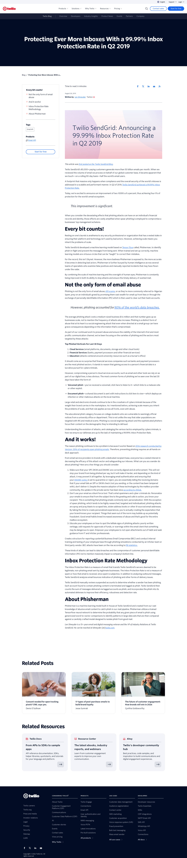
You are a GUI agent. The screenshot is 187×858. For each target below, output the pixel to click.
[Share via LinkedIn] (149, 86)
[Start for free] (176, 8)
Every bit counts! (34, 90)
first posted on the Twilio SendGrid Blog (96, 164)
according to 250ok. (132, 490)
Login (181, 2)
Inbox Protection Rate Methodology (38, 107)
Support (173, 2)
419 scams (110, 291)
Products (63, 9)
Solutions (76, 9)
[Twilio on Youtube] (41, 848)
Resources (105, 9)
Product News (107, 16)
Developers (75, 16)
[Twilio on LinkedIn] (36, 848)
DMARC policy (81, 480)
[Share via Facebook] (138, 86)
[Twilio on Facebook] (25, 848)
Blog (23, 75)
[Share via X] (144, 86)
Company (140, 16)
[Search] (146, 8)
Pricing (118, 9)
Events (119, 16)
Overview (63, 16)
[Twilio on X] (30, 848)
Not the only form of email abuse (41, 95)
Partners (129, 16)
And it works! (35, 102)
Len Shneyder (80, 97)
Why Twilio (90, 9)
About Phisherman (37, 114)
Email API (30, 129)
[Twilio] (9, 8)
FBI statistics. (132, 545)
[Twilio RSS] (160, 86)
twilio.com (109, 628)
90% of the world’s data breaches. (137, 307)
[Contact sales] (158, 8)
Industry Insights (91, 16)
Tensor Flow (127, 247)
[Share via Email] (155, 86)
